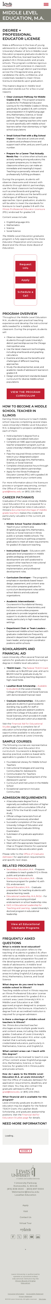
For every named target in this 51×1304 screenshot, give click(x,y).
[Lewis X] (19, 1237)
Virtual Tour (25, 1223)
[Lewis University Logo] (7, 4)
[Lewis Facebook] (13, 1237)
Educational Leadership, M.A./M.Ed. (24, 896)
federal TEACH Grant (37, 668)
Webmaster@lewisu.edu (25, 1192)
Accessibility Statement (34, 1294)
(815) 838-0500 (15, 1189)
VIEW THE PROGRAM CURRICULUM (25, 394)
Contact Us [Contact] (25, 1217)
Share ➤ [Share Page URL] (25, 1151)
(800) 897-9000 (35, 1189)
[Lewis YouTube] (32, 1237)
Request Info (25, 266)
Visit (25, 1211)
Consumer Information (16, 1294)
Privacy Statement (25, 1296)
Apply (25, 280)
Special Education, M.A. (18, 887)
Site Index (42, 1299)
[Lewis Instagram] (25, 1237)
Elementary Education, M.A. (21, 878)
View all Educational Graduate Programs (25, 926)
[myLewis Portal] (25, 1230)
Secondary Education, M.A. (20, 869)
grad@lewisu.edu (12, 491)
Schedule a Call (25, 293)
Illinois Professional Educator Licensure (24, 209)
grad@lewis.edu (11, 1092)
